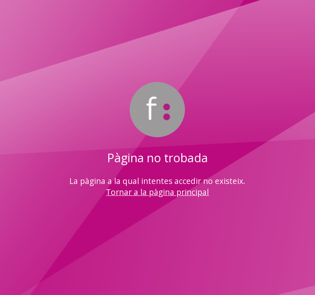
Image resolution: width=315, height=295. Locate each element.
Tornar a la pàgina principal (157, 191)
